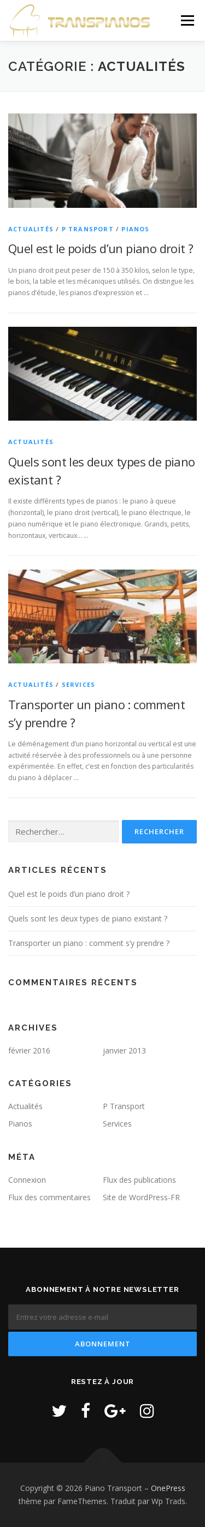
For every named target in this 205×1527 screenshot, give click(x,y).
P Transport (88, 229)
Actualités (31, 229)
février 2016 (29, 1050)
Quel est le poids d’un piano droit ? (100, 248)
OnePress (168, 1488)
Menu (187, 20)
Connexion (27, 1180)
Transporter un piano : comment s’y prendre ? (88, 943)
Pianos (135, 229)
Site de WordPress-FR (141, 1197)
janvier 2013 (124, 1050)
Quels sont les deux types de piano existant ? (87, 918)
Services (79, 684)
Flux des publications (139, 1180)
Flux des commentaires (49, 1197)
